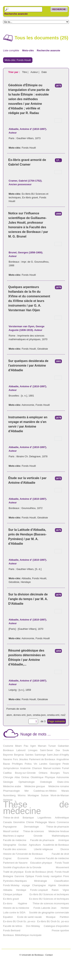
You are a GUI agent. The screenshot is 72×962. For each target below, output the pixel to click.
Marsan (42, 745)
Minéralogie (40, 880)
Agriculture (35, 844)
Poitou (28, 763)
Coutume (8, 745)
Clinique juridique (12, 894)
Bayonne (8, 754)
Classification (61, 880)
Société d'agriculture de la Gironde (22, 867)
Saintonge (40, 754)
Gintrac (25, 777)
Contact (49, 955)
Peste (66, 763)
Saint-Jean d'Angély (58, 754)
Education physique (41, 862)
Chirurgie (8, 777)
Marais (65, 790)
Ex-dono (7, 903)
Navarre (7, 759)
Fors (15, 759)
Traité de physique (13, 871)
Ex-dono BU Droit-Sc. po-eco (19, 921)
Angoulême (62, 759)
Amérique (63, 840)
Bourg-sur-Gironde (25, 772)
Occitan (22, 844)
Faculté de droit (60, 853)
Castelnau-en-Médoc (45, 790)
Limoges (32, 750)
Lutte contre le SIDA (14, 912)
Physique (50, 777)
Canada (7, 822)
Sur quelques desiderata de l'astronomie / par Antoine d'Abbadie (28, 365)
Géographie (9, 844)
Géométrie (19, 822)
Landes (43, 763)
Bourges (55, 772)
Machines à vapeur (13, 835)
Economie (23, 858)
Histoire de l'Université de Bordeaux (23, 853)
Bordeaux (8, 750)
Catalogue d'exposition (56, 926)
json (29, 714)
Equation (8, 917)
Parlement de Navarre (15, 862)
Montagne (33, 795)
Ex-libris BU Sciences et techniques (49, 894)
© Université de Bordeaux (31, 955)
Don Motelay (33, 926)
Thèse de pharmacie (57, 826)
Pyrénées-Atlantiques (15, 880)
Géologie (8, 781)
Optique (29, 876)
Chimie (30, 822)
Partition (64, 917)
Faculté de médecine (14, 840)
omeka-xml (53, 714)
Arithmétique (62, 817)
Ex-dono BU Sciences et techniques (49, 898)
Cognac (7, 858)
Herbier (65, 907)
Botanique (28, 817)
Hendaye (26, 582)
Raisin (55, 889)
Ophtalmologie (26, 781)
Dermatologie (31, 826)
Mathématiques (60, 835)
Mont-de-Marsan (60, 795)
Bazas (6, 763)
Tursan (52, 745)
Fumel (65, 768)
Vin (35, 763)
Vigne (66, 889)
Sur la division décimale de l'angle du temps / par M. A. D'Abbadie (28, 599)
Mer (26, 790)
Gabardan (63, 745)
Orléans (43, 772)
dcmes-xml (19, 714)
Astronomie (28, 404)
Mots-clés (28, 50)
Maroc (51, 822)
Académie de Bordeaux (56, 844)
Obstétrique (37, 777)
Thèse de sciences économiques (51, 903)
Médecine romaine (58, 786)
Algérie (52, 885)
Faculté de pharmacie (42, 840)
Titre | (25, 72)
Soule (66, 750)
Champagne (39, 885)
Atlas (17, 777)
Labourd (21, 750)
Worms (22, 795)
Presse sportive (60, 930)
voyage (26, 885)
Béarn (18, 745)
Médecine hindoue (59, 831)
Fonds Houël (29, 147)
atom (9, 714)
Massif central (10, 831)
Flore (66, 876)
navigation (56, 876)
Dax (57, 750)
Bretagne (8, 876)
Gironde (38, 835)
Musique (50, 917)
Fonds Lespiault (39, 889)
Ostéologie (46, 781)
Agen (33, 745)
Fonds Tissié (62, 862)
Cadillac (7, 772)
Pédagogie (41, 822)
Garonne (19, 876)
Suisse (44, 795)
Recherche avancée (16, 14)
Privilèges (17, 763)
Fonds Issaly (42, 876)
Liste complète (11, 50)
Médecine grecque (34, 786)
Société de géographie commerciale (49, 912)
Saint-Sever (46, 750)
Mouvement (62, 867)
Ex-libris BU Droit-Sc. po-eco (53, 921)
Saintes (29, 754)
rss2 (63, 714)
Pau (26, 745)
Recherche (59, 9)
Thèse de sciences (33, 831)
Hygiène (22, 903)
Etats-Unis (63, 781)
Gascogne (54, 763)
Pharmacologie (11, 790)
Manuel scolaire (52, 768)
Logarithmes (44, 817)
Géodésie (42, 348)
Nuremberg (9, 795)
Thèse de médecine (36, 808)
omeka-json (39, 714)
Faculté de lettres (12, 926)
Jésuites (23, 759)
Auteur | (35, 72)
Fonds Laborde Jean (44, 907)
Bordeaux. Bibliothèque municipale (22, 935)
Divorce (64, 849)
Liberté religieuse (43, 849)
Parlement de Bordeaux (42, 759)
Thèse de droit (11, 817)
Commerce (63, 822)
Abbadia (26, 578)
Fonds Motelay (11, 885)
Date (44, 72)
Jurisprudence (11, 768)
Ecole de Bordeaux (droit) (39, 871)
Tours (66, 772)
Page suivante (56, 721)
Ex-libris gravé (30, 197)
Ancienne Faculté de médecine (52, 858)
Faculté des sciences (14, 849)
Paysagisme (10, 826)
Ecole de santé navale (29, 917)
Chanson (37, 768)
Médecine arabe (12, 786)
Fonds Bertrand (11, 930)
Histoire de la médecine (16, 907)
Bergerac (19, 754)
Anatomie (25, 768)
